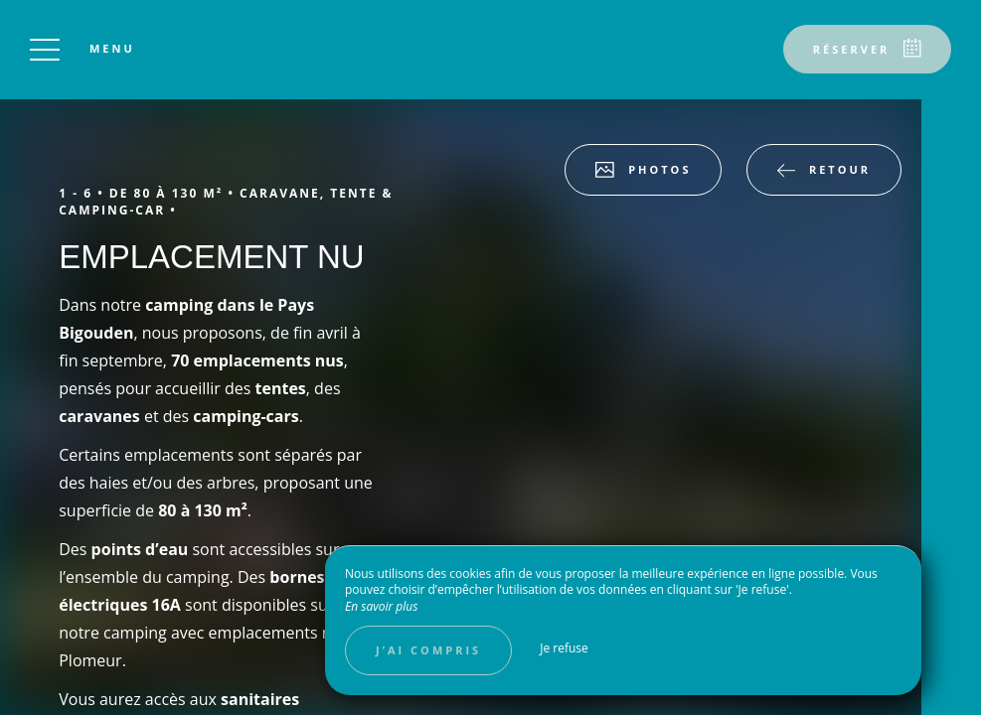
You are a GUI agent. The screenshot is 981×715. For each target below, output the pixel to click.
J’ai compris (428, 650)
